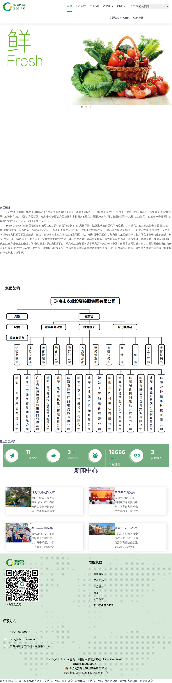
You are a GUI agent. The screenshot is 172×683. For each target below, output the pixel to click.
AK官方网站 (35, 681)
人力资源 (135, 6)
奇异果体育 (146, 681)
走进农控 (80, 6)
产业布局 (94, 6)
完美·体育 (67, 681)
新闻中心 (122, 6)
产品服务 (108, 6)
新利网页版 (111, 681)
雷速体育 (80, 681)
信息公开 (138, 17)
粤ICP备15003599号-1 (86, 664)
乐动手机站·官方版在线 (13, 681)
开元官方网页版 (129, 681)
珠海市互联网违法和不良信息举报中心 (86, 673)
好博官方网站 (95, 681)
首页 (69, 6)
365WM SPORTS (120, 17)
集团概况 (98, 574)
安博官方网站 (52, 681)
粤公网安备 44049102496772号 (88, 668)
